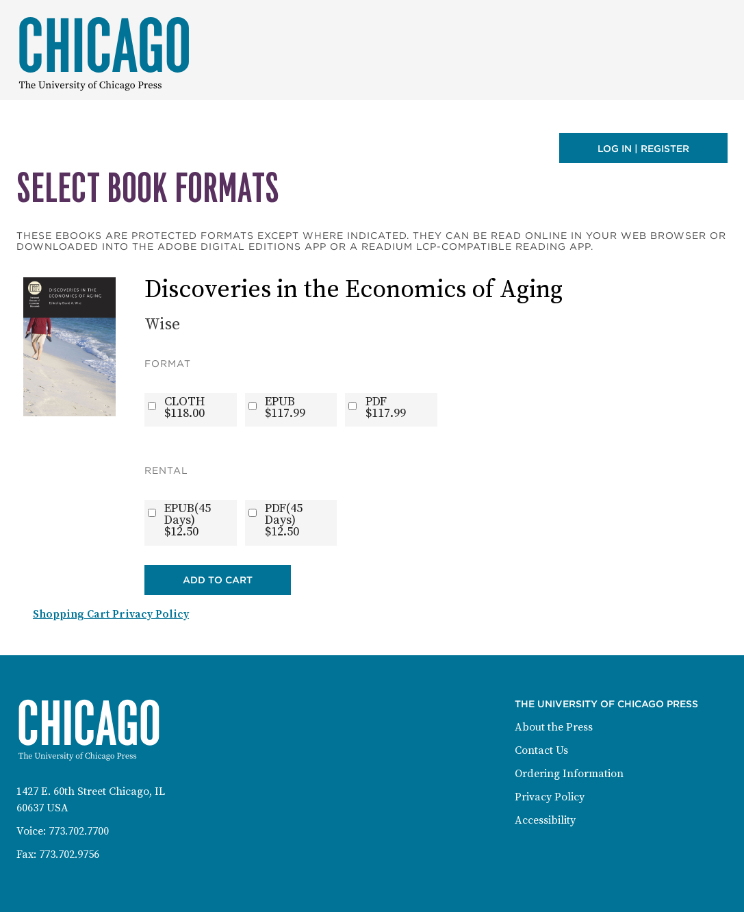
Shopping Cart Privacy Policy (111, 614)
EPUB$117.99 (285, 407)
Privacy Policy (550, 797)
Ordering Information (569, 774)
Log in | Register (643, 148)
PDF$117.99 (385, 407)
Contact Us (541, 750)
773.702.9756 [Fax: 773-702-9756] (69, 854)
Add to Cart (218, 580)
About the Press (554, 727)
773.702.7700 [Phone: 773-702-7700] (79, 831)
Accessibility (545, 820)
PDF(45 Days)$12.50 (284, 520)
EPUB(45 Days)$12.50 (187, 520)
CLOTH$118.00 (184, 407)
